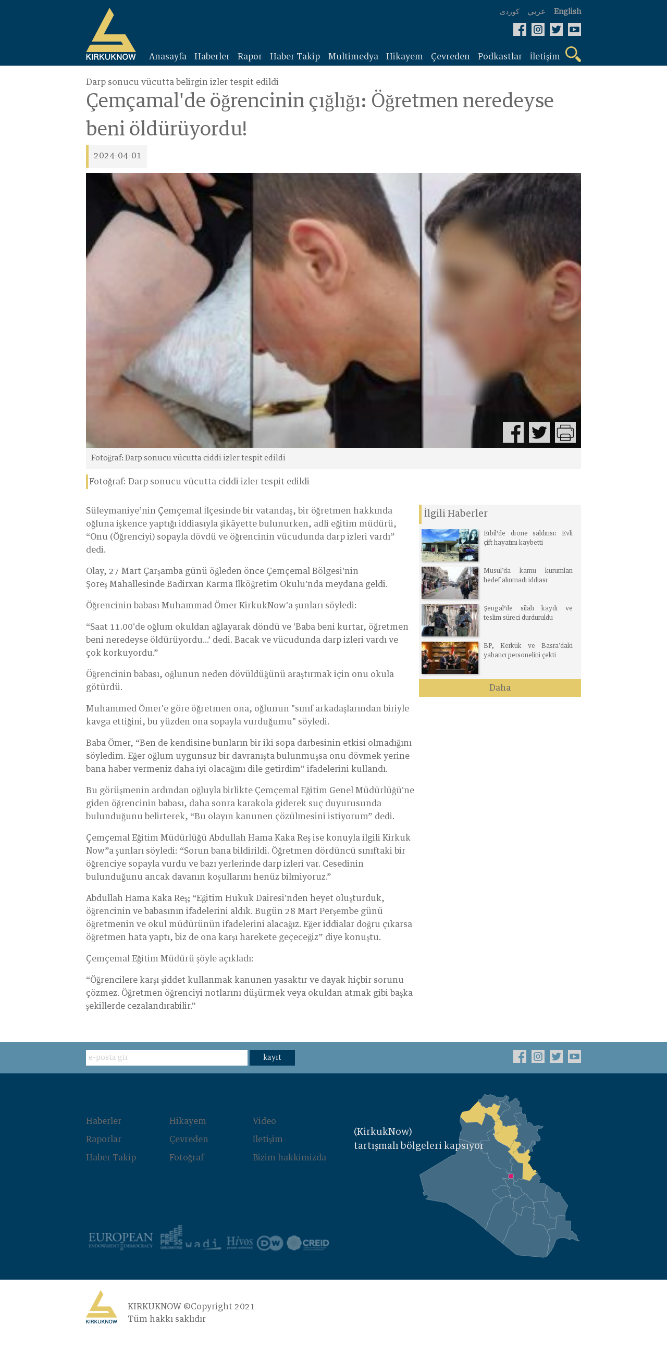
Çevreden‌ (188, 1152)
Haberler (103, 1134)
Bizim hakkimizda (290, 1170)
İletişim (268, 1152)
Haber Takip (111, 1170)
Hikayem (187, 1134)
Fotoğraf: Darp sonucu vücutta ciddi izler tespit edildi (199, 482)
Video (264, 1134)
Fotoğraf (186, 1170)
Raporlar (103, 1152)
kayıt (272, 1070)
